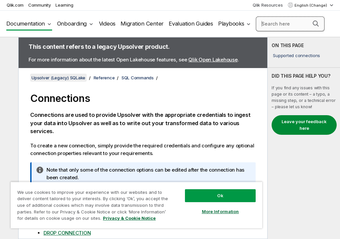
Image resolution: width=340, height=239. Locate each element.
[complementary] (304, 138)
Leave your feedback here (304, 125)
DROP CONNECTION (67, 233)
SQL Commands (138, 77)
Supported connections (296, 55)
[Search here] (290, 24)
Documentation (25, 23)
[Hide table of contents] (8, 47)
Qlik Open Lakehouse (212, 59)
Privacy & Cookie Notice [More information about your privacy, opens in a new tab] (129, 218)
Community (39, 5)
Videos (107, 23)
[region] (136, 205)
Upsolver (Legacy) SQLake (58, 77)
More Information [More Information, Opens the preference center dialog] (220, 211)
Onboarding (72, 23)
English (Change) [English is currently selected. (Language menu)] (311, 5)
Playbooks (231, 23)
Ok (220, 195)
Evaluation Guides (191, 23)
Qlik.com (15, 5)
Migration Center (142, 23)
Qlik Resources (268, 5)
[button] (316, 23)
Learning (64, 5)
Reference (104, 77)
